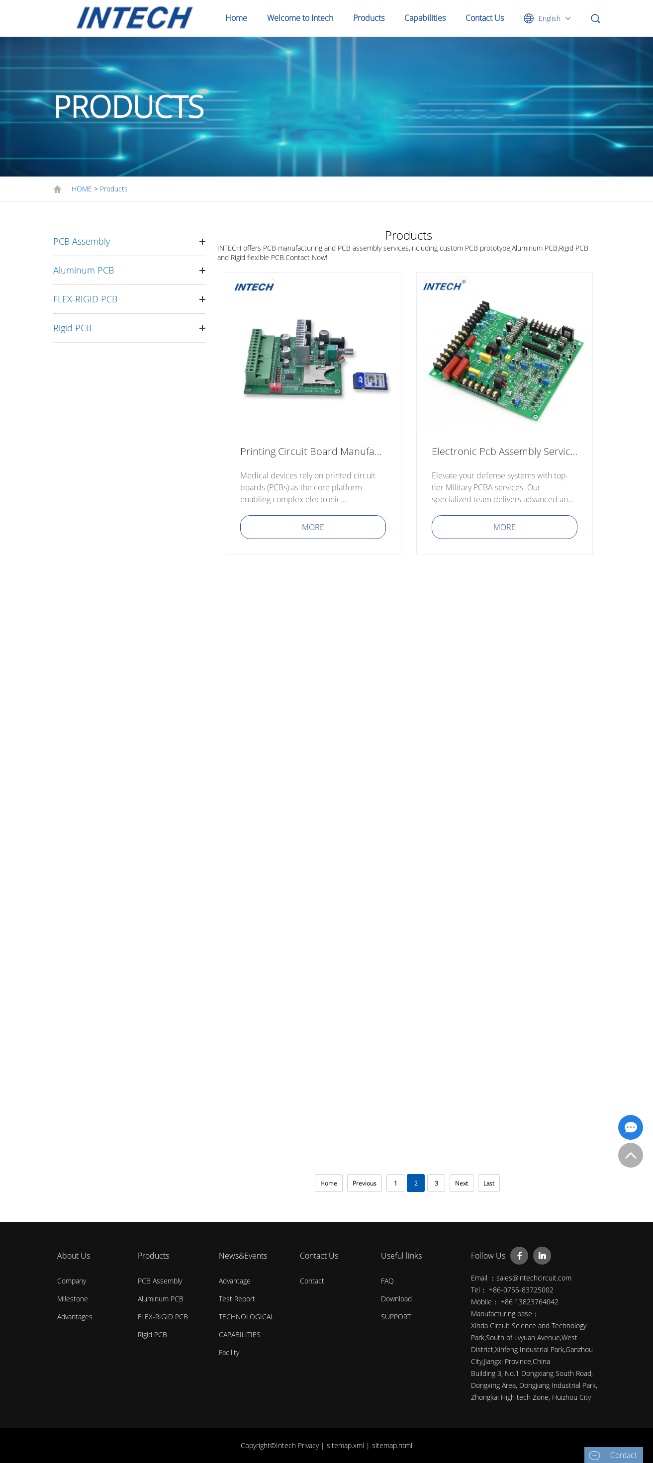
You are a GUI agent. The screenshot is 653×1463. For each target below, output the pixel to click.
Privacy (309, 1445)
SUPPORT (396, 1316)
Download (396, 1298)
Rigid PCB (72, 328)
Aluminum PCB (83, 270)
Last (488, 1183)
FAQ (387, 1280)
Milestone (72, 1298)
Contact (312, 1280)
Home (236, 17)
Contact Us (485, 17)
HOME (82, 188)
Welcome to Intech (300, 17)
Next (461, 1183)
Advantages (75, 1316)
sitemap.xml (346, 1445)
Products (368, 17)
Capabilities (425, 17)
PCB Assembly (81, 241)
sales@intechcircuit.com (533, 1277)
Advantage (235, 1280)
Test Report (237, 1298)
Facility (229, 1352)
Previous (364, 1183)
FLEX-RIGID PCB (85, 299)
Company (71, 1280)
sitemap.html (392, 1445)
